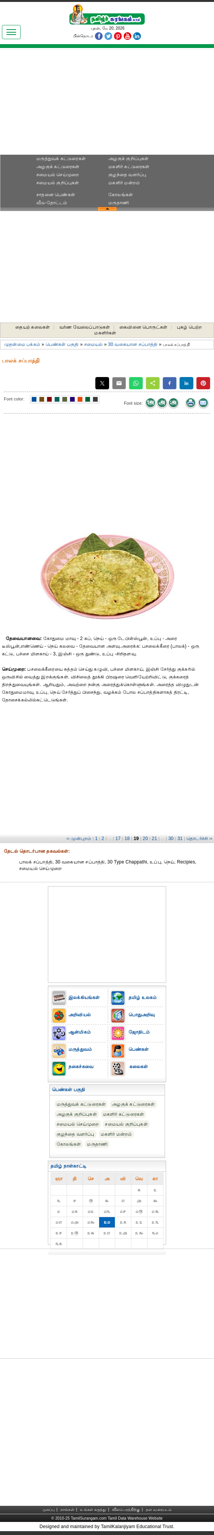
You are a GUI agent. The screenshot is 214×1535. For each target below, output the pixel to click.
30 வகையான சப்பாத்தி (132, 344)
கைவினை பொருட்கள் (143, 327)
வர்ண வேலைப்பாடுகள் (84, 327)
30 (171, 838)
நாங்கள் (67, 1509)
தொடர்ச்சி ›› (199, 838)
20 (145, 838)
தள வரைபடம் (159, 1509)
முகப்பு (48, 1509)
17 (118, 838)
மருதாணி (118, 202)
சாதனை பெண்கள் (55, 194)
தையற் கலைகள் (32, 327)
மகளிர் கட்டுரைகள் (128, 166)
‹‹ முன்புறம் (78, 838)
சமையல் (93, 344)
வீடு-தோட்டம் (51, 202)
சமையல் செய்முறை (57, 174)
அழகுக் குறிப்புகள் (128, 158)
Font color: (14, 399)
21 (154, 838)
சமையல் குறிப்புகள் (57, 182)
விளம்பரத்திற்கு (126, 1509)
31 (180, 838)
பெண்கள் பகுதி (62, 344)
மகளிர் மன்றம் (124, 182)
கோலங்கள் (120, 194)
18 (127, 838)
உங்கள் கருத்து (93, 1509)
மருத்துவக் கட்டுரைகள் (61, 158)
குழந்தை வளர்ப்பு (127, 174)
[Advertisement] (107, 104)
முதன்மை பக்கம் (22, 344)
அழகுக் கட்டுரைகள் (57, 166)
